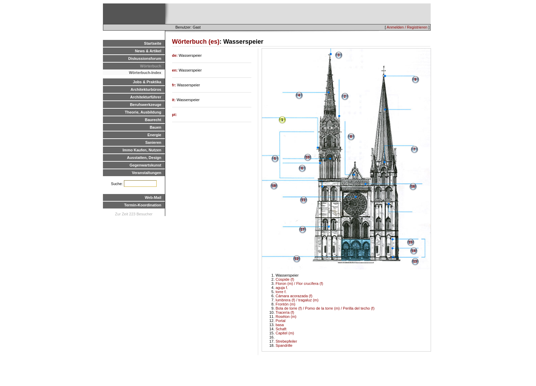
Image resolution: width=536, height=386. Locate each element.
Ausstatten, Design (144, 158)
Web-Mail (153, 197)
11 (303, 200)
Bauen (155, 127)
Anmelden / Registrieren (407, 27)
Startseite (152, 43)
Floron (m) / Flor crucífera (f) (299, 283)
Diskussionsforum (144, 58)
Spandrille (284, 345)
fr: (174, 85)
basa (280, 325)
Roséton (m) (286, 316)
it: (174, 100)
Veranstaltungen (146, 173)
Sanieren (153, 142)
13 (415, 262)
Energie (154, 135)
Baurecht (153, 120)
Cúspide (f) (285, 279)
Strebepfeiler (286, 341)
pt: (174, 114)
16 (413, 187)
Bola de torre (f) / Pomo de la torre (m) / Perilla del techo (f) (325, 308)
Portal (281, 321)
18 (274, 186)
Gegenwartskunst (145, 165)
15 (410, 242)
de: (175, 55)
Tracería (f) (285, 312)
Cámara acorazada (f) (294, 296)
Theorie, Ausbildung (143, 112)
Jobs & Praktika (147, 82)
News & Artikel (148, 51)
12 (296, 259)
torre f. (281, 292)
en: (175, 70)
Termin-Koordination (142, 205)
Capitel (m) (285, 333)
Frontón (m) (285, 304)
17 (302, 230)
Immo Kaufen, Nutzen (142, 150)
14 (414, 251)
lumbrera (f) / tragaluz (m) (297, 300)
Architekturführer (145, 97)
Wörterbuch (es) (196, 41)
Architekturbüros (145, 89)
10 (307, 157)
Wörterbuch (150, 66)
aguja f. (282, 288)
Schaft (281, 329)
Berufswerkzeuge (145, 105)
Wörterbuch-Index (145, 73)
